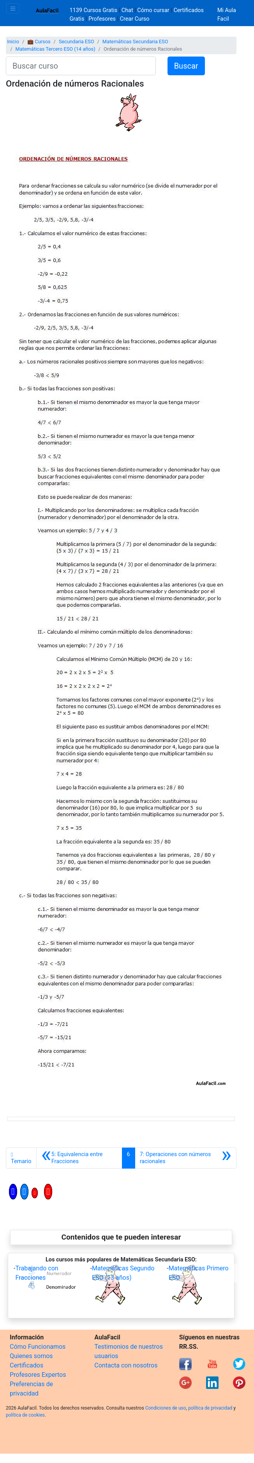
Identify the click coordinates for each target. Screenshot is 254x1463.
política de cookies (25, 1415)
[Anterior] (79, 1158)
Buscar (186, 66)
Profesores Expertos (38, 1374)
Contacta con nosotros (125, 1365)
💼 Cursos (38, 41)
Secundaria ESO (76, 41)
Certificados (26, 1365)
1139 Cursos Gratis (94, 10)
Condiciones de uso (165, 1408)
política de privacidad (210, 1408)
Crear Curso (135, 19)
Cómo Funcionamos (37, 1346)
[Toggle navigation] (12, 8)
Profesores (102, 19)
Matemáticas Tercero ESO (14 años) (55, 49)
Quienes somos (31, 1356)
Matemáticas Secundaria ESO (135, 41)
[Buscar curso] (81, 66)
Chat (127, 10)
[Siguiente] (185, 1158)
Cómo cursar (153, 10)
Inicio (13, 41)
